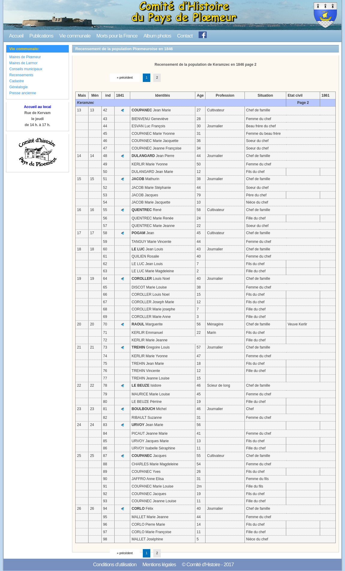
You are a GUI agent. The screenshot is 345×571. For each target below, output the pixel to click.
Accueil (16, 36)
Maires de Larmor (23, 63)
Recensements (21, 75)
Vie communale (74, 36)
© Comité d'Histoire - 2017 (208, 564)
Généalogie (18, 87)
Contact (185, 36)
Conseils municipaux (25, 69)
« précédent (125, 77)
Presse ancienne (22, 93)
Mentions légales (159, 564)
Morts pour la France (116, 36)
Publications (41, 36)
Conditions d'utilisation (114, 564)
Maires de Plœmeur (25, 57)
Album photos (157, 36)
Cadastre (16, 81)
